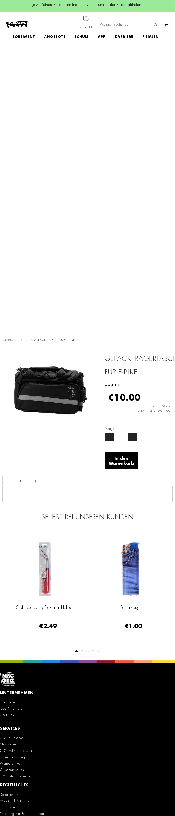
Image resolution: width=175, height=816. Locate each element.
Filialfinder (8, 418)
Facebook (49, 602)
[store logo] (17, 21)
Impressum (8, 523)
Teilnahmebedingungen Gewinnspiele (28, 536)
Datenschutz (9, 510)
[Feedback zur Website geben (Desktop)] (87, 755)
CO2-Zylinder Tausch (16, 466)
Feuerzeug (130, 323)
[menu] (88, 29)
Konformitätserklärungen (18, 578)
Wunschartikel (10, 479)
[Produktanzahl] (121, 152)
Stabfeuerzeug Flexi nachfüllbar (45, 323)
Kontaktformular (14, 712)
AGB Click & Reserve (15, 517)
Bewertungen (23, 197)
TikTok (49, 632)
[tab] (23, 196)
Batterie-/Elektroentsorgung (20, 565)
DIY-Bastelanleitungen (16, 492)
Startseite (10, 56)
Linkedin (49, 622)
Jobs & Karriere (11, 424)
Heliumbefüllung (12, 473)
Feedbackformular (16, 719)
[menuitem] (26, 29)
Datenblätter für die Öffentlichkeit (25, 572)
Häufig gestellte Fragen (21, 727)
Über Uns (7, 431)
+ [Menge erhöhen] (132, 153)
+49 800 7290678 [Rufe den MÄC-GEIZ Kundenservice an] (13, 688)
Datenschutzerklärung (133, 797)
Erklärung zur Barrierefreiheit (22, 530)
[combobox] (128, 40)
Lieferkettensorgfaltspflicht (19, 559)
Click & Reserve (11, 454)
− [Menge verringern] (109, 153)
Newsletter (8, 460)
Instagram (49, 612)
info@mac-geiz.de (16, 704)
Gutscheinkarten (12, 486)
